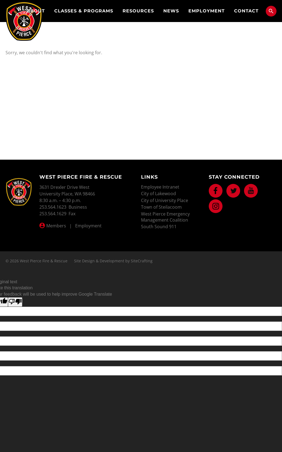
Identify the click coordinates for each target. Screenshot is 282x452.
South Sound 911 (159, 227)
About (36, 10)
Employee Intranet (160, 187)
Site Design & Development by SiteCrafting (113, 260)
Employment (206, 10)
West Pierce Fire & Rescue (24, 21)
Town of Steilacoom (161, 207)
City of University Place (164, 200)
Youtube (251, 191)
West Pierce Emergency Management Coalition (165, 217)
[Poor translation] (15, 302)
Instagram (216, 206)
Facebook (216, 191)
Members (56, 226)
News (171, 10)
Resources (138, 10)
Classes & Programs (83, 10)
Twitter (233, 191)
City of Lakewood (158, 193)
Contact (246, 10)
